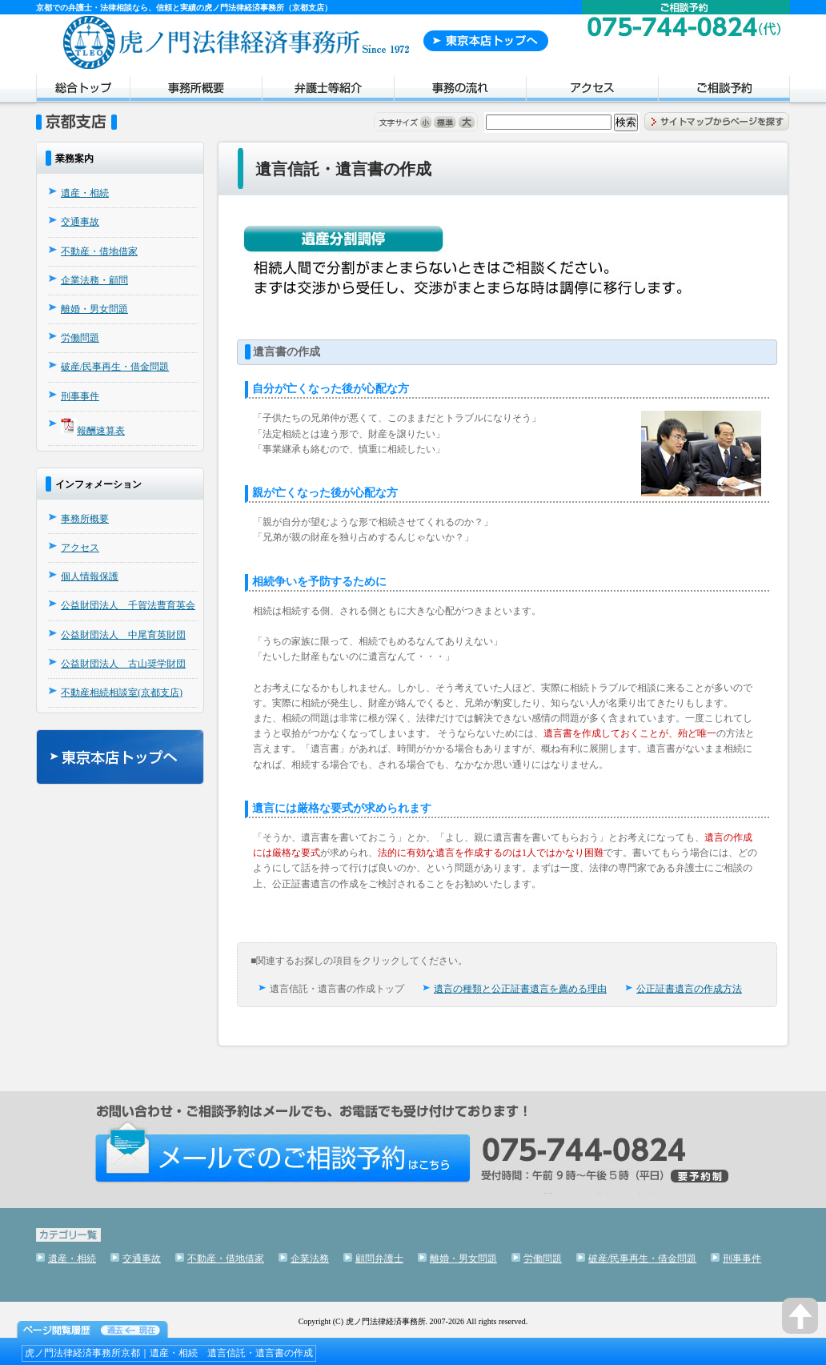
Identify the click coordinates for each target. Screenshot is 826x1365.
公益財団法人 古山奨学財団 (123, 663)
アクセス (592, 90)
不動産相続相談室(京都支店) (121, 692)
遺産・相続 (85, 193)
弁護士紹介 (328, 90)
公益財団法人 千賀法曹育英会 (128, 605)
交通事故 (80, 221)
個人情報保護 (89, 576)
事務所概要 (196, 90)
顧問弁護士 (379, 1258)
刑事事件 (80, 396)
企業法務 (310, 1258)
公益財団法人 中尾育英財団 (123, 634)
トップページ (83, 90)
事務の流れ (460, 90)
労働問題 (80, 337)
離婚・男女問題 (94, 309)
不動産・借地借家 (99, 251)
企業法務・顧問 (94, 280)
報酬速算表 (101, 430)
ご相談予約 (724, 90)
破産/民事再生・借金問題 (115, 366)
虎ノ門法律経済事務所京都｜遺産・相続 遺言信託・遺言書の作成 (169, 1353)
